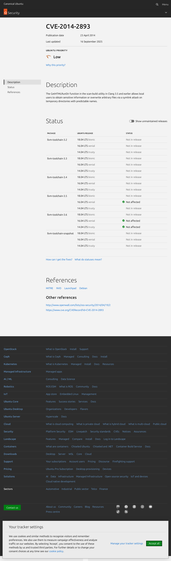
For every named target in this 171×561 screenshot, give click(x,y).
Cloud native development (60, 481)
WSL (71, 454)
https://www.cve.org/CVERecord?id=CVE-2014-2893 (75, 310)
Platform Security (55, 431)
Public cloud (159, 424)
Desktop (50, 454)
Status (11, 87)
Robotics (9, 386)
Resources (108, 364)
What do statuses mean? (88, 259)
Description (14, 82)
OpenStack (10, 349)
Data (53, 476)
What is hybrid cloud (114, 424)
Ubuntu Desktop (13, 409)
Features (51, 401)
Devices (107, 468)
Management (89, 394)
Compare (77, 439)
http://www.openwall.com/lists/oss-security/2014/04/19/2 (78, 305)
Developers (70, 409)
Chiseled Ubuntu (80, 446)
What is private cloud (88, 424)
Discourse (104, 461)
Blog (87, 506)
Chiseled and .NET (103, 446)
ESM (70, 431)
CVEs (116, 431)
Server (61, 454)
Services (83, 401)
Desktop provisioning (88, 468)
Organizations (53, 409)
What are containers (57, 446)
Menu (165, 4)
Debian (83, 288)
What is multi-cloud (139, 424)
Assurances (140, 431)
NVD (58, 288)
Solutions (9, 476)
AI (47, 476)
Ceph (7, 356)
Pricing (92, 461)
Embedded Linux (69, 394)
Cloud (7, 424)
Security (8, 431)
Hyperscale (52, 416)
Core (79, 454)
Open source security (116, 476)
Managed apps (54, 371)
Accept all (154, 543)
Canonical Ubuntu (13, 3)
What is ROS (66, 386)
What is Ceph (53, 356)
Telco (94, 488)
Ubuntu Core (11, 401)
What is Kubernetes (57, 364)
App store (51, 394)
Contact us (12, 507)
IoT (6, 394)
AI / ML (8, 379)
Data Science (68, 379)
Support (84, 349)
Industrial (67, 488)
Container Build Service (129, 446)
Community (82, 386)
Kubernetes (10, 364)
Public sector (81, 488)
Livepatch (81, 431)
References (14, 92)
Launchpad (70, 288)
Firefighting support (124, 461)
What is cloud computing (59, 424)
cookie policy (56, 551)
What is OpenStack (56, 349)
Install (73, 349)
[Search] (157, 4)
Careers (78, 506)
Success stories (67, 401)
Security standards (100, 431)
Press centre (53, 511)
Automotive (52, 488)
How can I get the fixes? (59, 259)
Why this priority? (55, 65)
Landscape (10, 439)
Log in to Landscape (115, 439)
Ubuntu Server (12, 416)
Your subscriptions (56, 461)
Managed (69, 356)
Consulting (83, 356)
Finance (103, 488)
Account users (77, 461)
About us (51, 506)
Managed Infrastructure (89, 476)
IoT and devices (139, 476)
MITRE (49, 288)
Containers (10, 446)
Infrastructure (66, 476)
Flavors (84, 409)
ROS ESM (51, 386)
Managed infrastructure (17, 371)
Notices (126, 431)
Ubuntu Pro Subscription (59, 468)
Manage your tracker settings (127, 543)
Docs (95, 356)
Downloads (10, 454)
